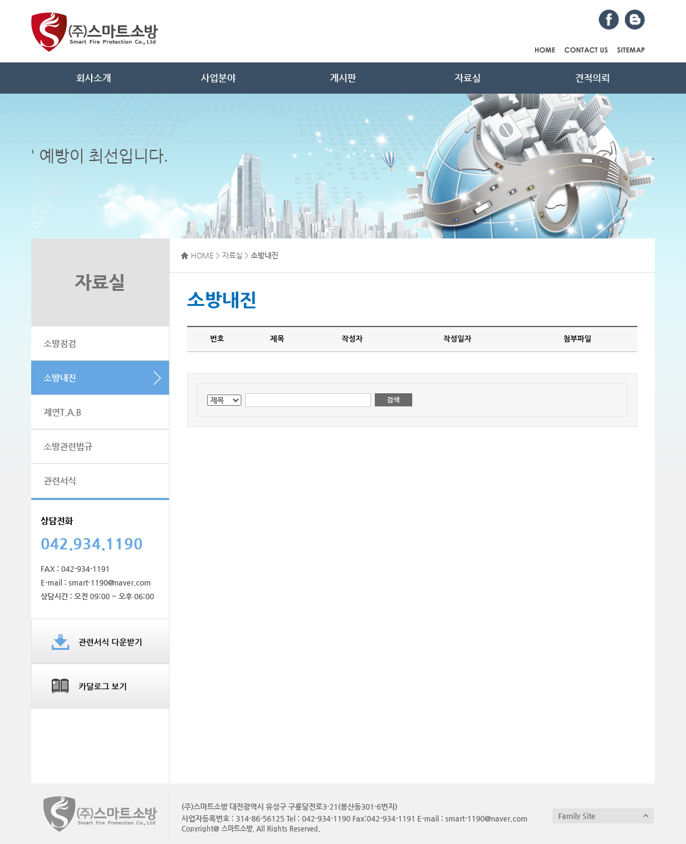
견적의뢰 (592, 77)
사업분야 (218, 77)
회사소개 (93, 77)
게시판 (343, 77)
